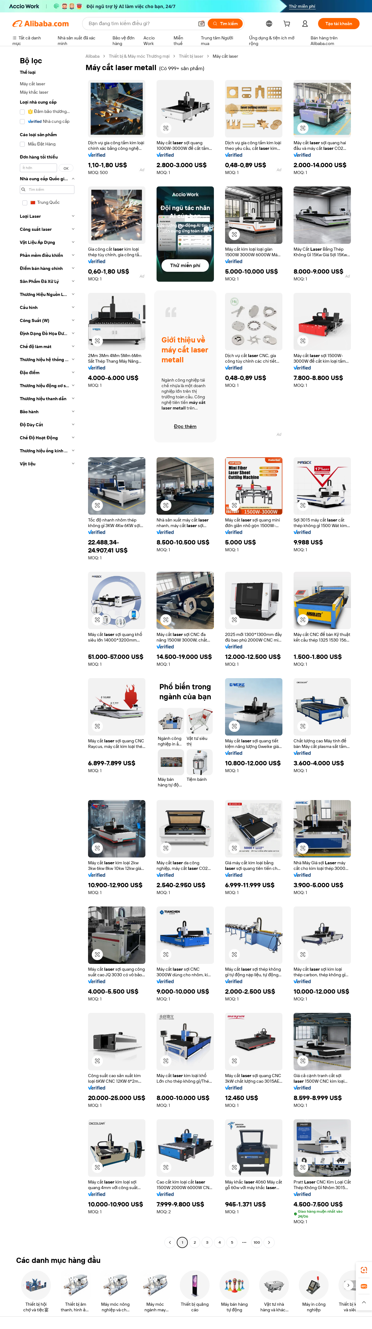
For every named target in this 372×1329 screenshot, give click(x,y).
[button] (201, 23)
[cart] (288, 24)
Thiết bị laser (191, 56)
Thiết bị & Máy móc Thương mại (139, 56)
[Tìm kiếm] (225, 24)
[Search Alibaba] (141, 23)
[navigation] (47, 650)
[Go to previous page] (169, 1242)
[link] (364, 1270)
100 (257, 1242)
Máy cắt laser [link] (225, 56)
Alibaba (93, 56)
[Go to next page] (269, 1242)
